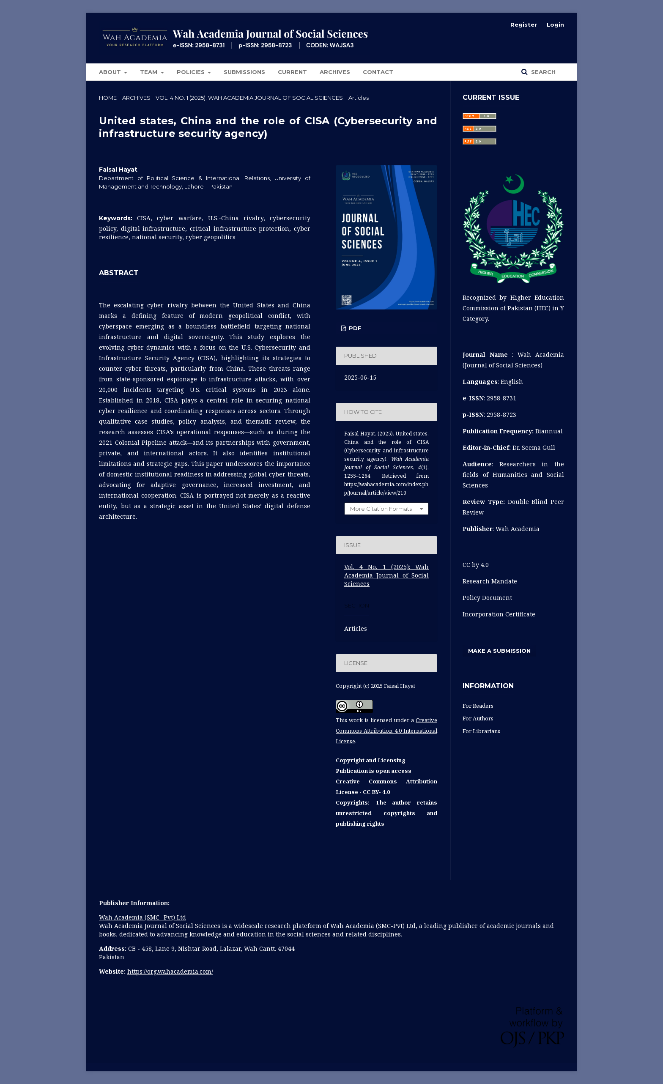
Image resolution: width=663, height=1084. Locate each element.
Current (292, 71)
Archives (335, 71)
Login (555, 24)
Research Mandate (490, 581)
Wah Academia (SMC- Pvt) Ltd (142, 917)
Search (542, 71)
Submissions (244, 71)
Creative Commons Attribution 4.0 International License (386, 730)
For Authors (478, 718)
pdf (354, 328)
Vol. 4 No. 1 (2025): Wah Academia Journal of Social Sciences (249, 97)
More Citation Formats (381, 508)
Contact (378, 71)
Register (523, 24)
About (111, 71)
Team (149, 71)
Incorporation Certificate (499, 614)
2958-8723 (501, 415)
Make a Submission (499, 650)
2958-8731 (501, 398)
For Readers (478, 705)
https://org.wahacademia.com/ (170, 971)
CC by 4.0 (476, 565)
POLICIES (191, 71)
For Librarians (481, 731)
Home (108, 97)
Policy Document (488, 598)
